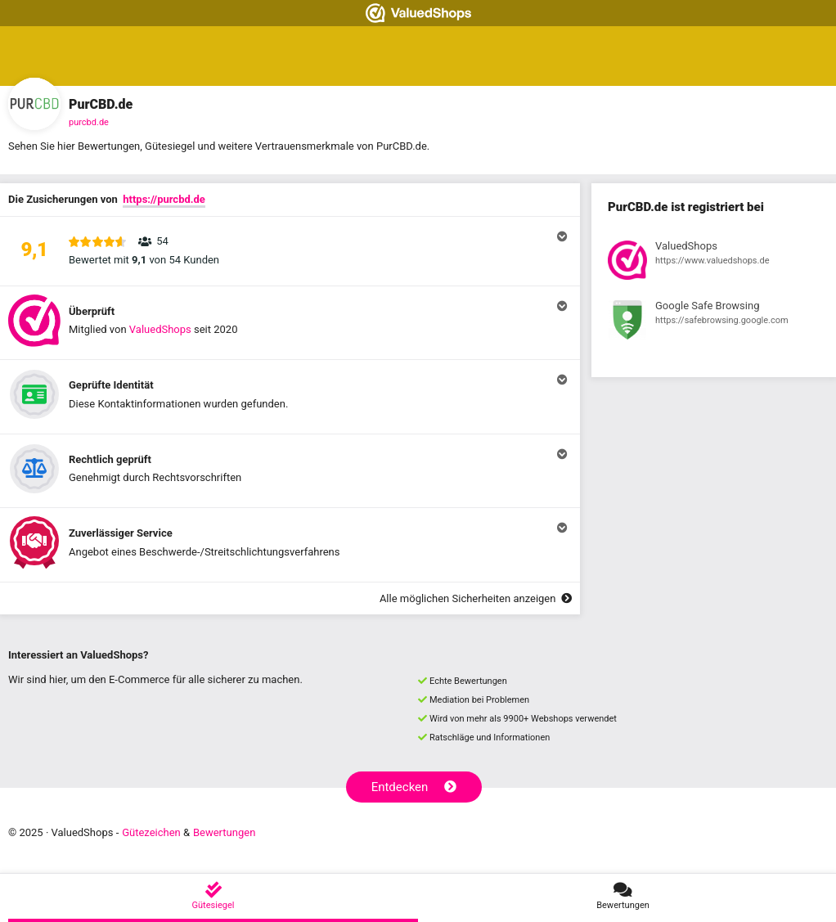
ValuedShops (160, 329)
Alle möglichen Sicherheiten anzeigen (476, 598)
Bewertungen (224, 832)
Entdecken (414, 787)
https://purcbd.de (164, 199)
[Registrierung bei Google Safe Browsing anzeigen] (714, 322)
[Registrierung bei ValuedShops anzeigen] (714, 263)
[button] (290, 251)
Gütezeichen (151, 832)
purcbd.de (89, 122)
